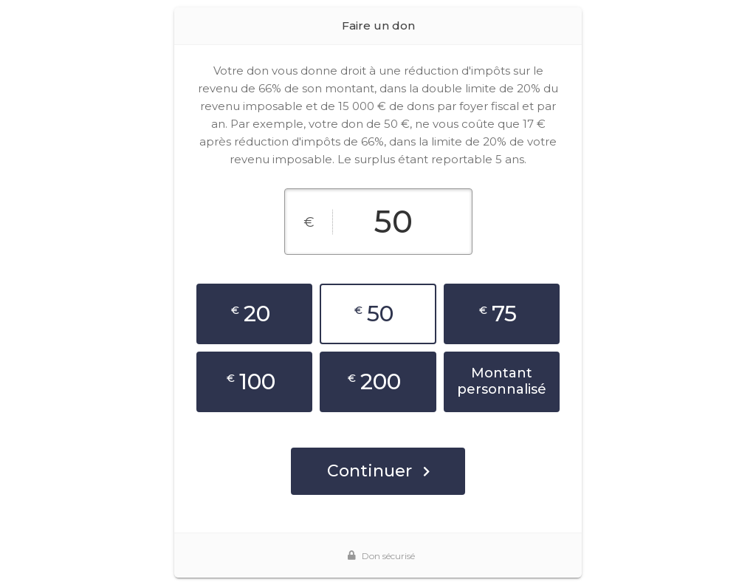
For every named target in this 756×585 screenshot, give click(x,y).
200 (374, 381)
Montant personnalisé (501, 381)
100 (251, 381)
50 (374, 313)
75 (498, 313)
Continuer (378, 471)
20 (250, 313)
